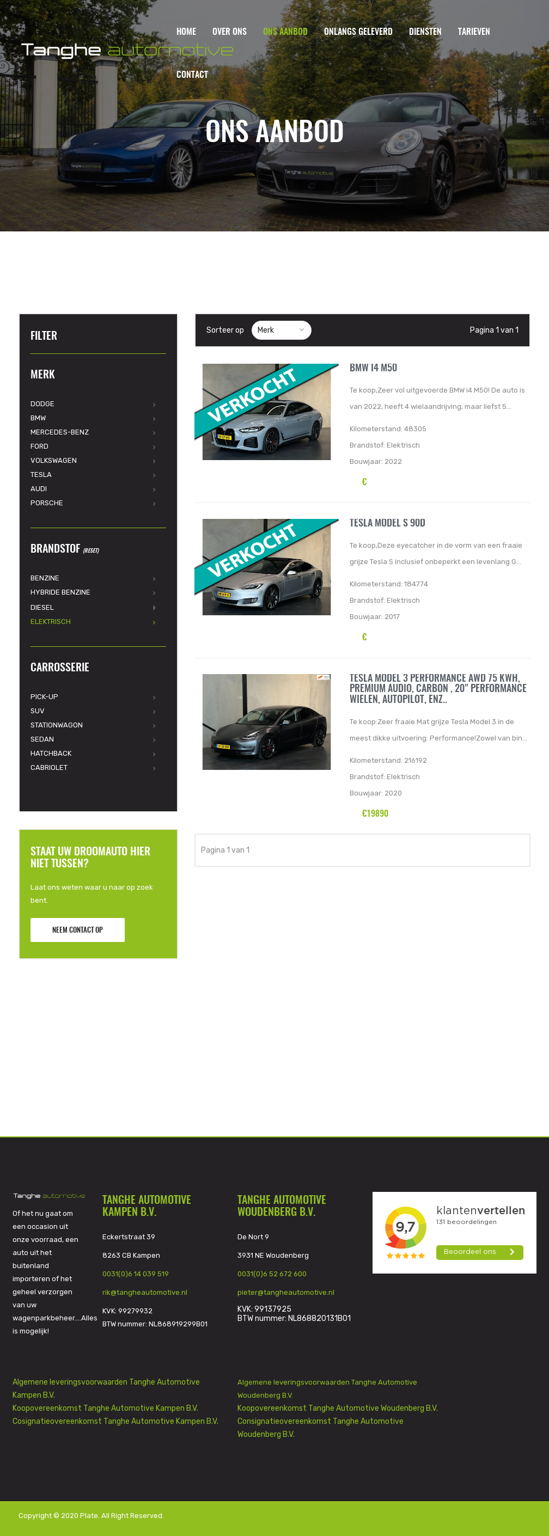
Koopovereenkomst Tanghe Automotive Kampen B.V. (105, 1408)
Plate (89, 1515)
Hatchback (50, 753)
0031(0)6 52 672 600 (272, 1274)
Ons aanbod (285, 32)
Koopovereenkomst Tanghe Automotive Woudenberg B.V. (337, 1408)
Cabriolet (49, 767)
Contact (192, 75)
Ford (39, 446)
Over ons (229, 32)
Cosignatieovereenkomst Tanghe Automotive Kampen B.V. (115, 1421)
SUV (37, 711)
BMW (38, 418)
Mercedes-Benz (59, 432)
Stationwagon (56, 725)
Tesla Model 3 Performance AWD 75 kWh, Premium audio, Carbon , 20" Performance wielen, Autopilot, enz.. (438, 690)
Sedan (42, 739)
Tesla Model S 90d (387, 524)
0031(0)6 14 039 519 (135, 1274)
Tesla (41, 474)
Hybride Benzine (60, 592)
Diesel (42, 607)
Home (186, 32)
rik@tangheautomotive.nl (144, 1292)
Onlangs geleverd (358, 32)
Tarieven (474, 32)
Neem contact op (77, 930)
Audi (38, 489)
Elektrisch (50, 621)
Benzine (44, 578)
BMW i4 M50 (373, 369)
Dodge (42, 404)
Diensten (425, 32)
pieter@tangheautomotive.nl (285, 1292)
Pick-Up (44, 697)
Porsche (46, 503)
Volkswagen (53, 460)
